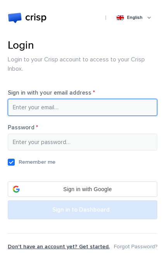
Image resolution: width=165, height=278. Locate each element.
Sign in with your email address (62, 93)
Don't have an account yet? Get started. (59, 246)
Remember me (37, 162)
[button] (82, 189)
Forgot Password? (135, 246)
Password (34, 127)
